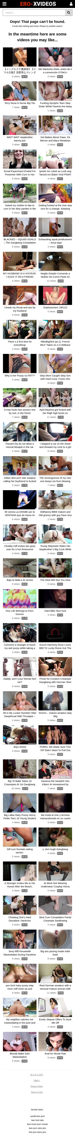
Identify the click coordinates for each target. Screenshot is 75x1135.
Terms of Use (37, 1092)
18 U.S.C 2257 (36, 1075)
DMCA (36, 1080)
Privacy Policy (37, 1086)
